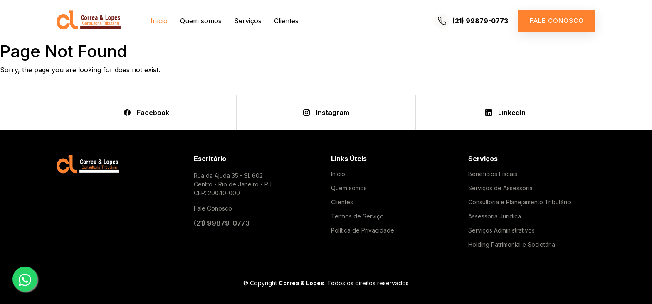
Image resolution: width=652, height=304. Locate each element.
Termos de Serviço (357, 216)
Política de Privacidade (362, 230)
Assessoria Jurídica (494, 216)
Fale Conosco (213, 208)
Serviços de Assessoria (500, 188)
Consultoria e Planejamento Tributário (519, 202)
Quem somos (201, 21)
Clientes (286, 21)
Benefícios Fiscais (492, 174)
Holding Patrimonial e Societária (511, 245)
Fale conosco (557, 21)
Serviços (248, 21)
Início (159, 21)
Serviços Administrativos (501, 230)
